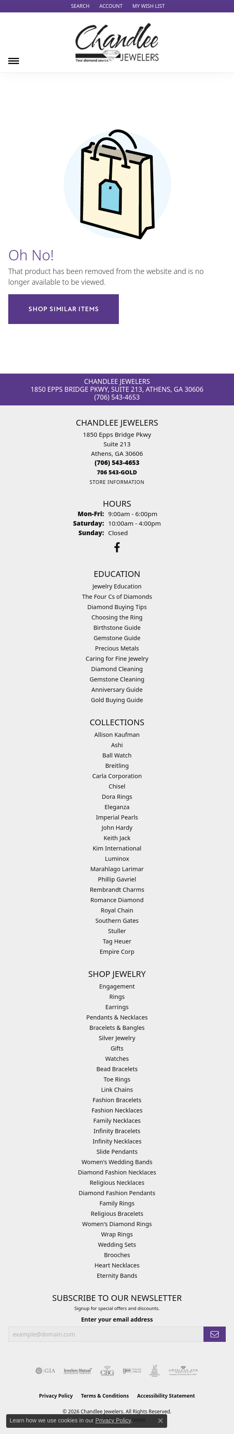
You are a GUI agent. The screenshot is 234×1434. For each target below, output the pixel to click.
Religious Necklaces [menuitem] (117, 1182)
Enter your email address (117, 1319)
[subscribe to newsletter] (214, 1334)
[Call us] (117, 472)
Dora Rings (117, 796)
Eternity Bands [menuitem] (117, 1275)
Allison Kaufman (117, 734)
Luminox (117, 858)
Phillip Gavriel (117, 879)
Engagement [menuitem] (117, 986)
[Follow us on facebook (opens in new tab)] (117, 548)
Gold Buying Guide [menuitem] (117, 700)
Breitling (117, 765)
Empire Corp (116, 951)
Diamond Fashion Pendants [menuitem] (117, 1193)
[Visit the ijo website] (132, 1371)
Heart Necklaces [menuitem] (117, 1265)
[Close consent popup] (160, 1420)
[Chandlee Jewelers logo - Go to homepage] (117, 42)
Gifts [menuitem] (117, 1048)
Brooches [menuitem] (117, 1255)
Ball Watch (117, 755)
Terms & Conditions (105, 1395)
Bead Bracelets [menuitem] (116, 1069)
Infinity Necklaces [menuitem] (117, 1141)
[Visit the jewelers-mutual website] (78, 1371)
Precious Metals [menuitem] (117, 648)
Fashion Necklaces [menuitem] (117, 1110)
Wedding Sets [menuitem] (117, 1244)
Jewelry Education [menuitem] (117, 586)
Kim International (116, 848)
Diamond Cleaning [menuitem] (117, 669)
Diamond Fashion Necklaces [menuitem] (117, 1172)
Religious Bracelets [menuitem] (117, 1213)
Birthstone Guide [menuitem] (117, 627)
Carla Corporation (117, 776)
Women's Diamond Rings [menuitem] (117, 1224)
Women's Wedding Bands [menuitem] (117, 1162)
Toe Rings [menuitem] (117, 1079)
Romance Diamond (117, 900)
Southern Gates (117, 920)
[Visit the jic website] (154, 1371)
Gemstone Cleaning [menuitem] (117, 679)
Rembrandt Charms (117, 889)
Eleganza (116, 807)
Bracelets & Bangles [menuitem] (117, 1027)
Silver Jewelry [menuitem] (117, 1038)
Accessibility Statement (166, 1395)
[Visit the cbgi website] (107, 1371)
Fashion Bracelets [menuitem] (116, 1100)
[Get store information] (117, 482)
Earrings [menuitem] (116, 1007)
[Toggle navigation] (13, 58)
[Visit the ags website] (183, 1371)
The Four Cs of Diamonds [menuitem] (117, 596)
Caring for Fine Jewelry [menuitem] (117, 658)
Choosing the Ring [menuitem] (117, 617)
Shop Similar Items (63, 309)
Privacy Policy (56, 1395)
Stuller (117, 931)
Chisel (117, 786)
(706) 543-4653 (116, 397)
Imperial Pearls (117, 817)
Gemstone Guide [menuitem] (117, 638)
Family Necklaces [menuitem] (117, 1120)
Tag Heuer (117, 941)
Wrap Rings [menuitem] (117, 1234)
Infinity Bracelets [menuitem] (117, 1131)
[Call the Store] (117, 462)
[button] (79, 6)
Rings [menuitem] (117, 996)
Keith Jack (117, 838)
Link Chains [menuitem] (117, 1089)
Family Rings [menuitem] (117, 1203)
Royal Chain (117, 910)
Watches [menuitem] (117, 1058)
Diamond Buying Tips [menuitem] (117, 607)
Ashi (117, 745)
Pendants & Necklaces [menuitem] (117, 1017)
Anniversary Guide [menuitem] (116, 689)
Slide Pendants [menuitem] (117, 1151)
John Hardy (117, 827)
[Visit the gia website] (45, 1371)
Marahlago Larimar (117, 869)
